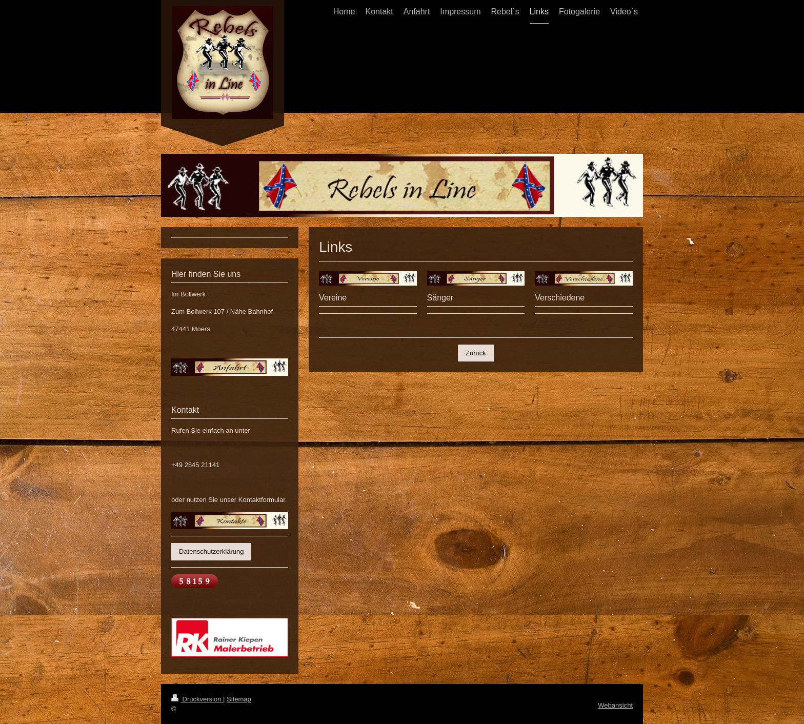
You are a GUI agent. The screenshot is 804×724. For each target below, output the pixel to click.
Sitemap (239, 699)
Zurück (476, 353)
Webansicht (615, 705)
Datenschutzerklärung (211, 551)
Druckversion (197, 699)
